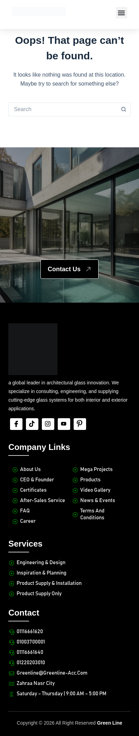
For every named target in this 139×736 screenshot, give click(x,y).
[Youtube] (64, 424)
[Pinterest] (80, 424)
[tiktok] (32, 424)
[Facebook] (16, 424)
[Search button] (124, 109)
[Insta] (48, 424)
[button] (121, 12)
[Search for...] (62, 109)
